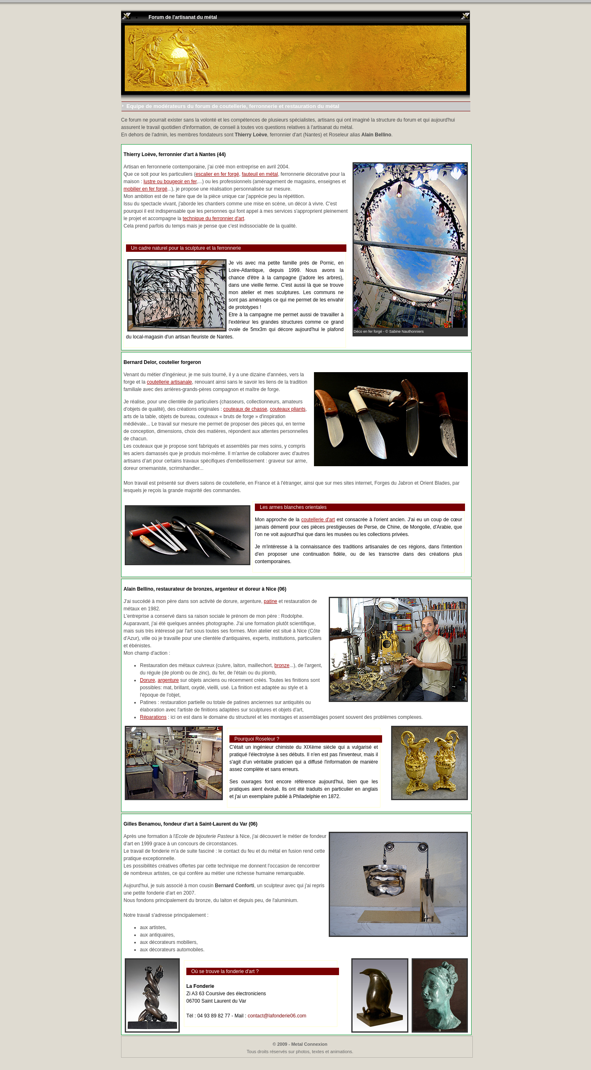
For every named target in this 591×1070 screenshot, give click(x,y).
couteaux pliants (288, 409)
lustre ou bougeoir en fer (170, 181)
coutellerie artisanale (169, 382)
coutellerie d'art (318, 519)
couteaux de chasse (245, 409)
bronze (281, 665)
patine (270, 601)
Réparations (153, 717)
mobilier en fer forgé (145, 189)
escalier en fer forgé (217, 174)
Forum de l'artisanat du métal (183, 17)
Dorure (147, 680)
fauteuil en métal (260, 174)
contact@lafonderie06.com (276, 1016)
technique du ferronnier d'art (213, 218)
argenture (168, 680)
